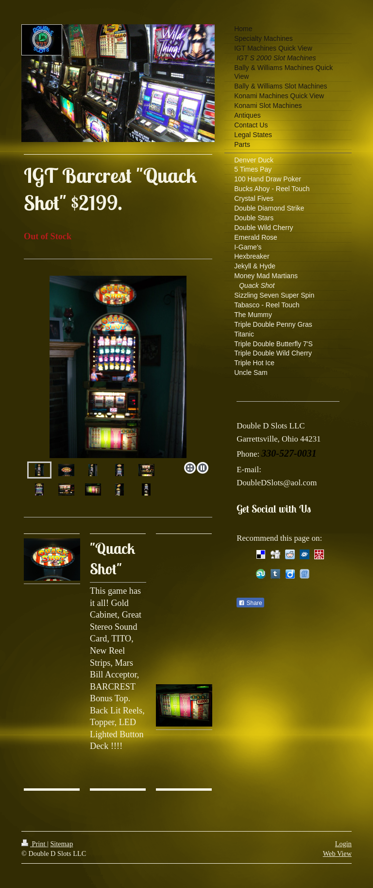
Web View (337, 853)
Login (343, 844)
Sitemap (61, 844)
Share (250, 603)
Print (34, 844)
